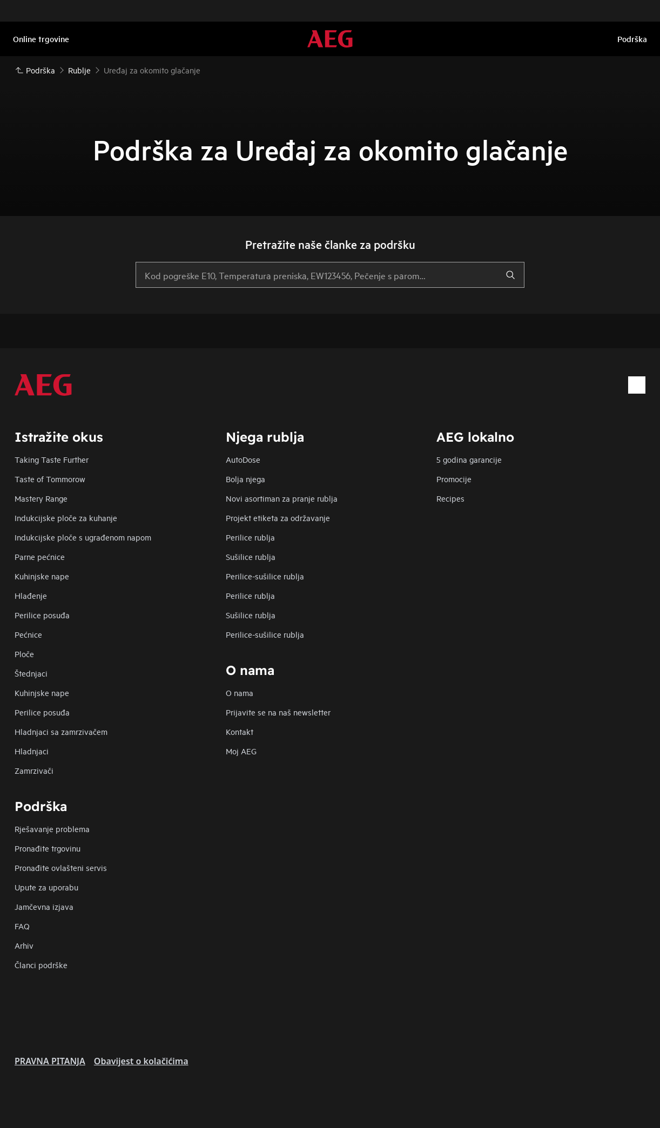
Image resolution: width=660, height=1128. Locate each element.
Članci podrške (41, 965)
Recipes (450, 498)
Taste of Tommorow (50, 479)
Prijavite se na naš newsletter (278, 712)
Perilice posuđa (42, 615)
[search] (510, 274)
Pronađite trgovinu (47, 848)
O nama (239, 692)
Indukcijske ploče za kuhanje (66, 517)
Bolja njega (245, 479)
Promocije (454, 479)
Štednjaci (31, 673)
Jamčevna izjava (44, 906)
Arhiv (24, 945)
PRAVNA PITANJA (50, 1061)
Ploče (24, 654)
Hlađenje (31, 595)
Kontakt (239, 731)
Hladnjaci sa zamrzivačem (61, 731)
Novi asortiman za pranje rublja (282, 498)
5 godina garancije (469, 459)
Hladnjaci (32, 751)
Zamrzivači (34, 770)
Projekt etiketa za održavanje (278, 517)
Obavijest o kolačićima (141, 1061)
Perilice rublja (250, 537)
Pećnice (28, 634)
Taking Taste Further (52, 459)
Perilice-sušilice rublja (265, 576)
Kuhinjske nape (42, 576)
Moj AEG (241, 751)
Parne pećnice (40, 556)
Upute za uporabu (46, 887)
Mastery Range (41, 498)
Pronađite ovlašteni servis (61, 867)
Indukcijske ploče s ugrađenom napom (83, 537)
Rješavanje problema (52, 828)
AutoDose (243, 459)
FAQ (22, 926)
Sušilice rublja (250, 556)
